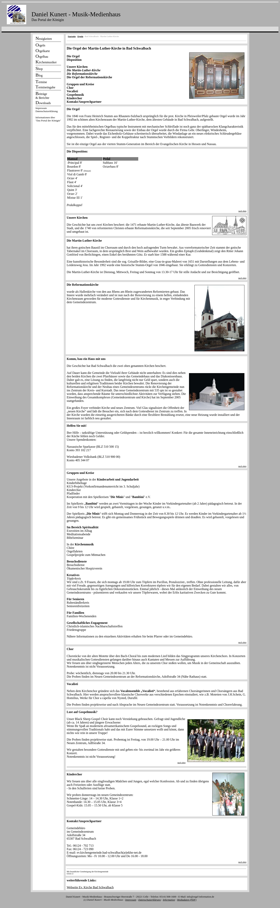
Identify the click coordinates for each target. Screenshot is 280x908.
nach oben (242, 211)
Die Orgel (73, 56)
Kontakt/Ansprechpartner (84, 101)
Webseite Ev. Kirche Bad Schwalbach (90, 887)
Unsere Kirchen (77, 66)
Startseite (72, 36)
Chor (70, 87)
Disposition (74, 59)
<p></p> (48, 115)
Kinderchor (74, 98)
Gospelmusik (75, 94)
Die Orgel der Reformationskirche (89, 77)
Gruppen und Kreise (80, 84)
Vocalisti (72, 91)
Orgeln (80, 36)
